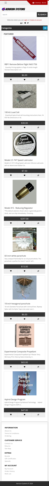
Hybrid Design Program (15, 399)
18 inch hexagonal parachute (17, 303)
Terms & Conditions (12, 433)
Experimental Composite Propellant (20, 351)
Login (25, 20)
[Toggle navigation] (5, 3)
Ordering (8, 436)
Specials (7, 461)
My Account (9, 469)
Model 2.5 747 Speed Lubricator (19, 160)
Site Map (8, 448)
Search (42, 14)
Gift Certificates (10, 459)
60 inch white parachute (15, 255)
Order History (10, 471)
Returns (7, 446)
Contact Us (9, 443)
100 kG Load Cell (12, 112)
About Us (8, 431)
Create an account (36, 20)
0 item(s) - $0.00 (39, 3)
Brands (7, 456)
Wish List (8, 474)
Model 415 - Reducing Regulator (19, 208)
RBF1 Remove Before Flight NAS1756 (21, 64)
